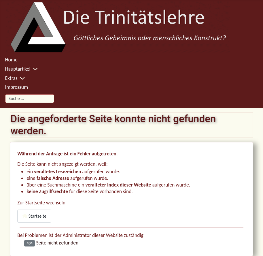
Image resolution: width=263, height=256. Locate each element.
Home (11, 60)
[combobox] (29, 98)
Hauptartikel (18, 69)
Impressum (16, 87)
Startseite (34, 216)
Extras (11, 78)
